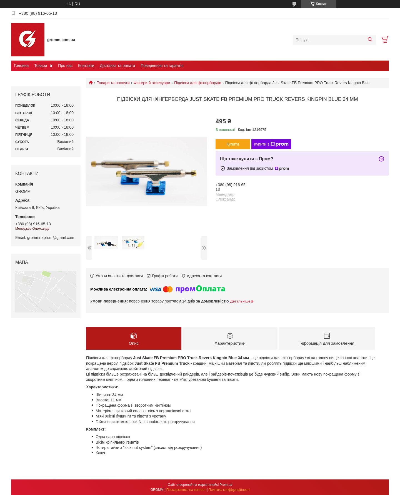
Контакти (86, 65)
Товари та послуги (113, 83)
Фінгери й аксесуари (152, 83)
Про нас (65, 65)
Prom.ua (226, 485)
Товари (40, 65)
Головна (21, 65)
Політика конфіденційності (229, 490)
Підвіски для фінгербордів (197, 83)
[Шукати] (370, 40)
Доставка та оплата (117, 65)
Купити (233, 144)
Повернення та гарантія (162, 65)
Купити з (271, 144)
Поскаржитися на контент (186, 490)
